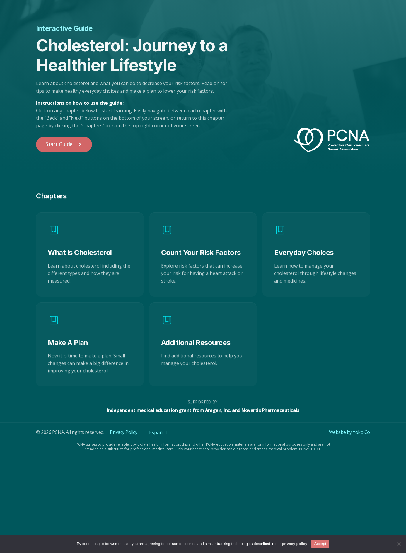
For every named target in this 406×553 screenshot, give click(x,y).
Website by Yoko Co (349, 432)
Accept (320, 544)
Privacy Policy (123, 432)
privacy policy (294, 544)
